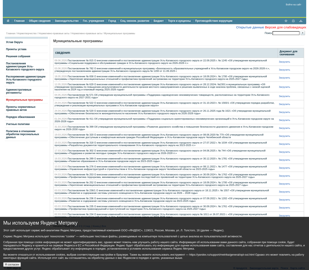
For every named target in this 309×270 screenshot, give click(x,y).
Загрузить (284, 61)
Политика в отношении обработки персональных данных (22, 134)
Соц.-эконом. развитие (134, 20)
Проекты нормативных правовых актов (20, 108)
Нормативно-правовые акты (54, 33)
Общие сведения (40, 20)
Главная (19, 20)
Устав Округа (14, 42)
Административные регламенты (19, 91)
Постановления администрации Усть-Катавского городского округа (25, 66)
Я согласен (12, 264)
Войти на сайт (293, 4)
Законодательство (67, 20)
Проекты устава (16, 49)
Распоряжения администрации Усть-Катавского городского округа (25, 79)
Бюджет (159, 20)
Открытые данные (250, 27)
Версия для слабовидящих (285, 27)
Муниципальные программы (119, 33)
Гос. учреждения (93, 20)
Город (112, 20)
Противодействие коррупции (213, 20)
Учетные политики (18, 124)
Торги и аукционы (179, 20)
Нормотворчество (27, 33)
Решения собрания (18, 56)
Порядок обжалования (20, 117)
